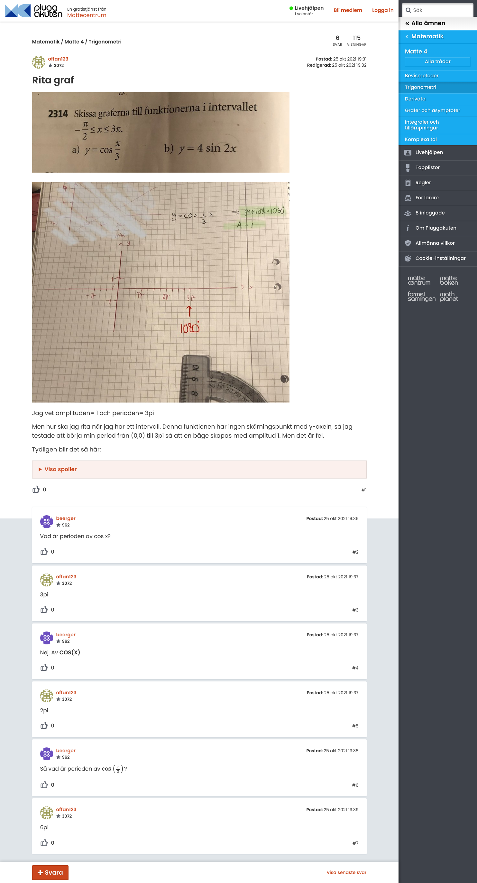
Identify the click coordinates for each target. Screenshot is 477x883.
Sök (408, 10)
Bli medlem (348, 10)
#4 (355, 668)
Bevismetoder (422, 75)
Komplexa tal (421, 139)
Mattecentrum (86, 15)
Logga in (383, 10)
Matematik (46, 42)
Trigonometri (104, 42)
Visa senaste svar (346, 872)
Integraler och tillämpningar (422, 125)
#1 (364, 490)
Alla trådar (438, 61)
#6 (355, 785)
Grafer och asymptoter (432, 110)
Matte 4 (74, 42)
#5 (355, 726)
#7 (356, 843)
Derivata (415, 99)
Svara (54, 872)
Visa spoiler (61, 469)
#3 (355, 610)
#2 (355, 552)
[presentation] (113, 769)
